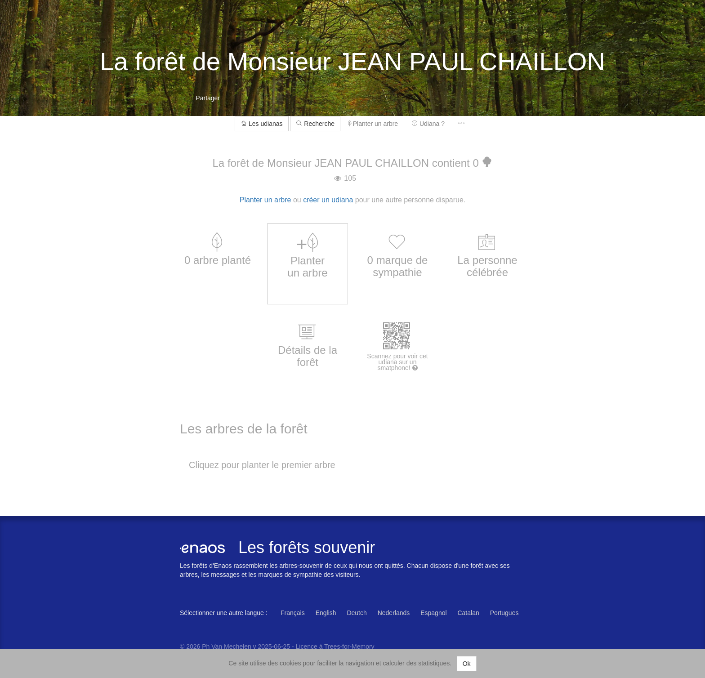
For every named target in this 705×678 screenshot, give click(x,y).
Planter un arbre (373, 123)
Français (293, 612)
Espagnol (433, 612)
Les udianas (261, 123)
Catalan (468, 612)
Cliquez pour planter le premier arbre (262, 465)
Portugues (504, 612)
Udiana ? (428, 123)
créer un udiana (328, 200)
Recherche (315, 123)
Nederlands (394, 612)
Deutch (356, 612)
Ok (467, 663)
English (326, 612)
